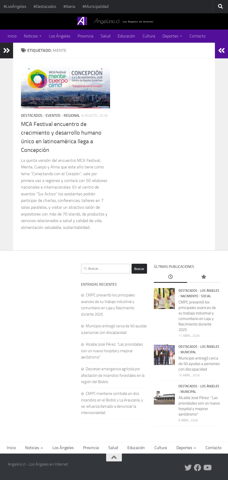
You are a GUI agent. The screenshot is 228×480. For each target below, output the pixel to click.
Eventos (53, 115)
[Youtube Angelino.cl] (207, 467)
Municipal (188, 352)
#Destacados (45, 6)
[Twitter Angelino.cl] (188, 467)
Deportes (170, 36)
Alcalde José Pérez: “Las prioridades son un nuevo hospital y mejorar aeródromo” (112, 351)
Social (206, 296)
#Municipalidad (95, 6)
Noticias (31, 36)
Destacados (31, 115)
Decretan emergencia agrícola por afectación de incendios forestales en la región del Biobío (112, 375)
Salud (105, 36)
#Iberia (69, 6)
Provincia (85, 36)
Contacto (197, 36)
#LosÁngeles (15, 6)
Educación (126, 36)
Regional (72, 115)
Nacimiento (189, 296)
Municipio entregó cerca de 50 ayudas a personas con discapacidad (199, 364)
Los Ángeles (59, 36)
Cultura (149, 36)
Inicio (12, 36)
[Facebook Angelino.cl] (197, 467)
